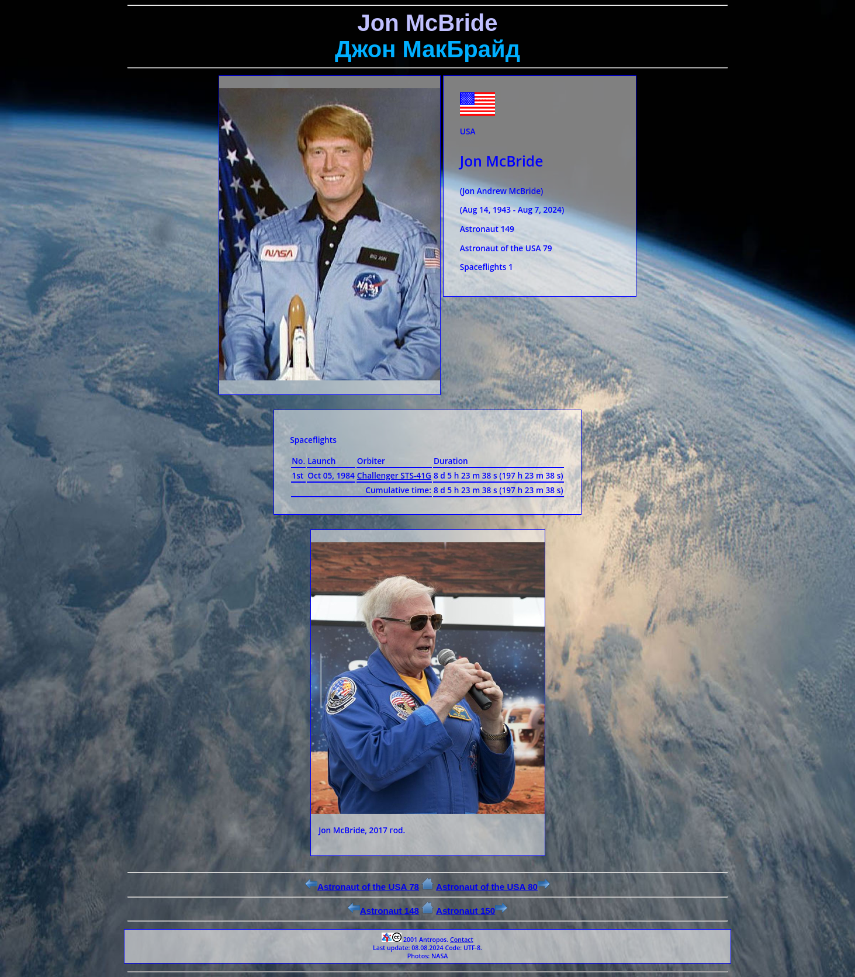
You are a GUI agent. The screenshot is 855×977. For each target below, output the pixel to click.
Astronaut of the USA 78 (362, 887)
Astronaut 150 (471, 911)
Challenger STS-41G (394, 475)
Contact (461, 940)
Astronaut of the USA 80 (493, 887)
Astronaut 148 (383, 911)
